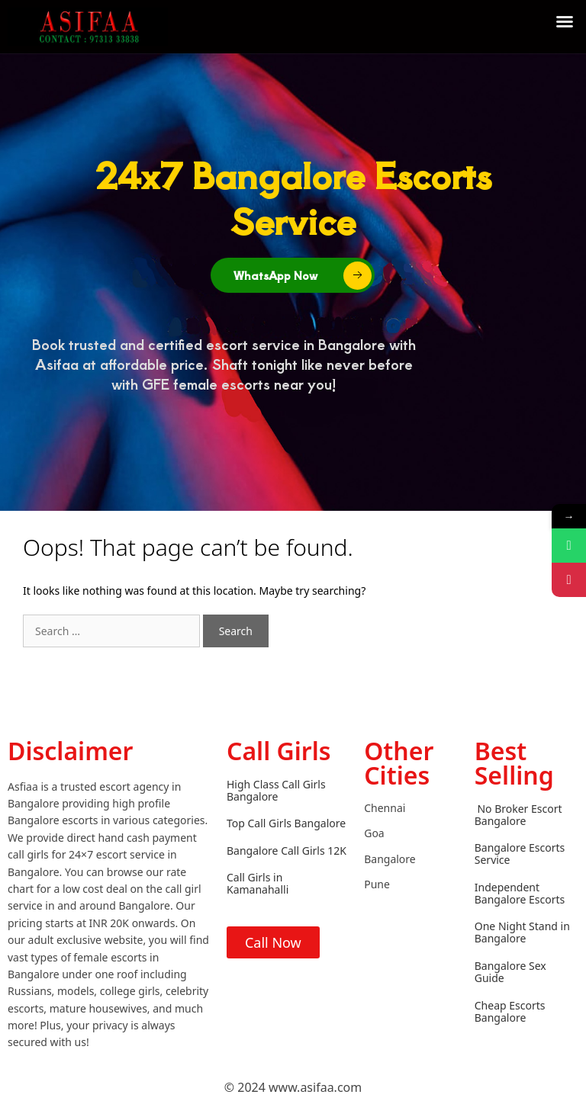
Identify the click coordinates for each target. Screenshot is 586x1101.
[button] (564, 21)
